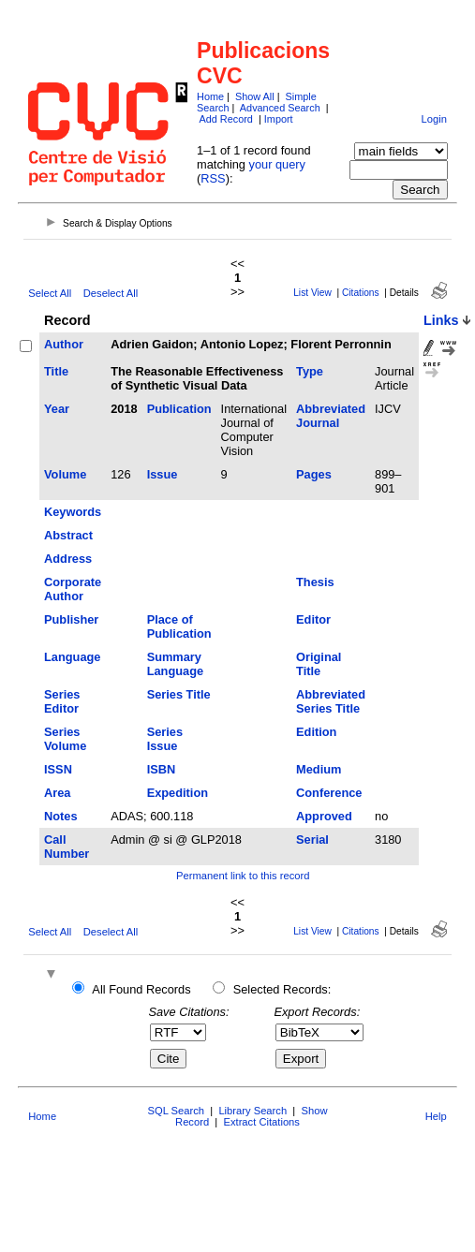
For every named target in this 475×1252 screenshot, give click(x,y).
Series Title (179, 694)
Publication (179, 409)
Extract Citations (261, 1121)
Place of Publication (179, 626)
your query (277, 164)
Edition (316, 732)
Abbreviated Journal (330, 416)
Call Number (66, 846)
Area (57, 793)
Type (309, 371)
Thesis (315, 582)
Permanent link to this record (242, 875)
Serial (312, 839)
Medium (318, 769)
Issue (162, 474)
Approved (324, 816)
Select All (49, 293)
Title (56, 371)
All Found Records (141, 989)
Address (68, 559)
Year (56, 409)
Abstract (68, 535)
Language (72, 657)
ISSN (58, 769)
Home (210, 96)
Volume (65, 474)
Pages (314, 474)
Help (436, 1116)
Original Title (318, 664)
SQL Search (176, 1110)
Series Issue (165, 739)
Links (441, 320)
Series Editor (62, 701)
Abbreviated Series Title (330, 701)
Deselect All (110, 293)
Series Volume (65, 739)
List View (312, 292)
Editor (313, 619)
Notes (61, 816)
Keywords (72, 512)
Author (63, 344)
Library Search (252, 1110)
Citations (360, 292)
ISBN (161, 769)
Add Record (225, 119)
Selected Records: (282, 989)
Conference (329, 793)
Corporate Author (72, 589)
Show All (255, 96)
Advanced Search (280, 107)
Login (434, 119)
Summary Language (175, 664)
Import (278, 119)
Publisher (71, 619)
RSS (212, 178)
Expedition (177, 793)
